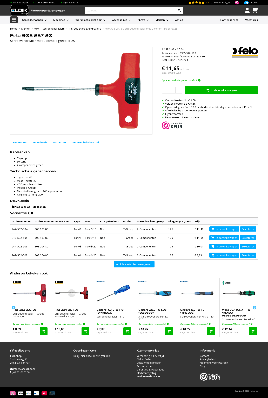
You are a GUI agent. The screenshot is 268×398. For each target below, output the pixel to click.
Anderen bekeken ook (86, 142)
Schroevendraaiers (54, 28)
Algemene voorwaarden (214, 362)
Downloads (40, 142)
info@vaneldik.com (22, 368)
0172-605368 (20, 372)
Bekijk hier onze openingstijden (91, 355)
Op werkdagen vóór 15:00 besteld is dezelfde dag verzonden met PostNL (209, 107)
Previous (13, 307)
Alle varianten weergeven (134, 264)
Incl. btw (254, 3)
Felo (36, 28)
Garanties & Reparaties (150, 369)
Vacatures (251, 20)
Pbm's (141, 20)
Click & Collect (145, 359)
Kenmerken (20, 142)
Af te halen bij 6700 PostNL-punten (186, 110)
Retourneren (144, 366)
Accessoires (119, 20)
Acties (179, 20)
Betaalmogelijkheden (149, 362)
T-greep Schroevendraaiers (84, 28)
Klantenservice (229, 20)
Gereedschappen (32, 20)
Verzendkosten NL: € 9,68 (180, 100)
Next (254, 307)
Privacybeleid (208, 359)
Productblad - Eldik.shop (29, 206)
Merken (160, 20)
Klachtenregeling (146, 373)
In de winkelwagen (221, 90)
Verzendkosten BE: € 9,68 (180, 103)
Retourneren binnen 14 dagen (182, 117)
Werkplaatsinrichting (89, 20)
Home (13, 28)
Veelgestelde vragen (149, 376)
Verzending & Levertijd (150, 355)
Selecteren (248, 229)
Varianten (59, 142)
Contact (204, 355)
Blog (202, 366)
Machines (59, 20)
